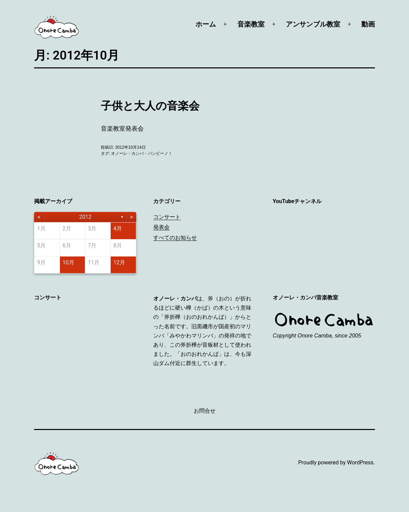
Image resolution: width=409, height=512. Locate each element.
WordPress (360, 462)
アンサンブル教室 (313, 24)
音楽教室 (251, 24)
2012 (85, 217)
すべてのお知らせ (175, 237)
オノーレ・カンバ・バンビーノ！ (141, 153)
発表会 (161, 227)
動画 (368, 24)
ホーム (205, 24)
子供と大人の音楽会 (150, 105)
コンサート (166, 217)
